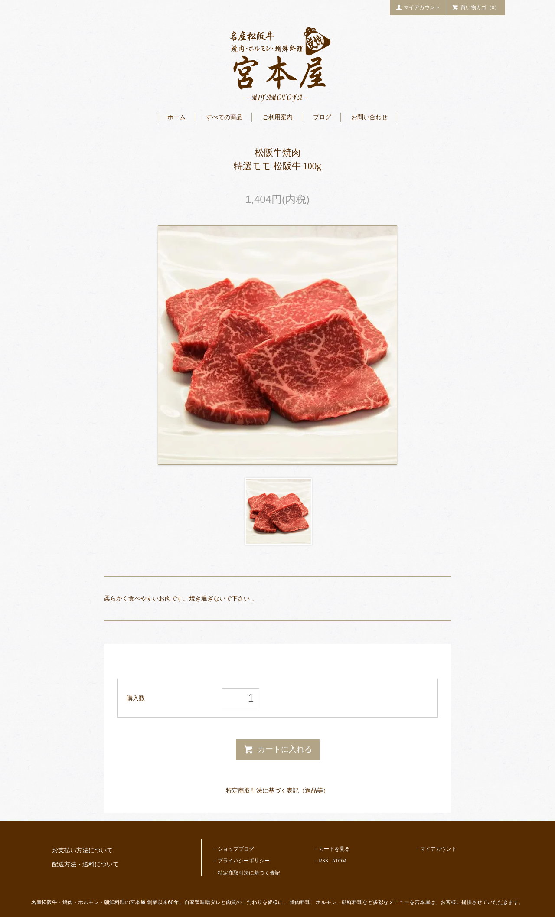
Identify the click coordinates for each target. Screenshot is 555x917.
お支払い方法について (82, 850)
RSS (323, 861)
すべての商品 (224, 117)
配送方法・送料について (85, 864)
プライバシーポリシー (244, 861)
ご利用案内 (277, 117)
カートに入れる (277, 749)
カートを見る (334, 849)
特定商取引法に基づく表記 (249, 873)
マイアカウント (418, 6)
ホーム (176, 117)
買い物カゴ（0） (476, 6)
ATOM (339, 861)
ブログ (322, 117)
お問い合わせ (369, 117)
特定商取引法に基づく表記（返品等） (277, 790)
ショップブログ (236, 849)
